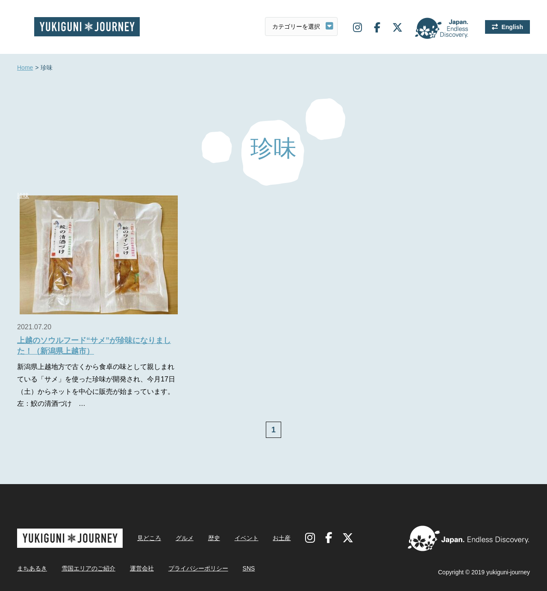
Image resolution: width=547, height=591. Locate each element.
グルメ (185, 538)
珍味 (23, 195)
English (512, 27)
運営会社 (142, 568)
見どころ (149, 538)
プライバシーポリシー (198, 568)
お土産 (282, 538)
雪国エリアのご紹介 (88, 568)
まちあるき (32, 568)
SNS (249, 568)
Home (25, 68)
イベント (247, 538)
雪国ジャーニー (87, 26)
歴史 (214, 538)
